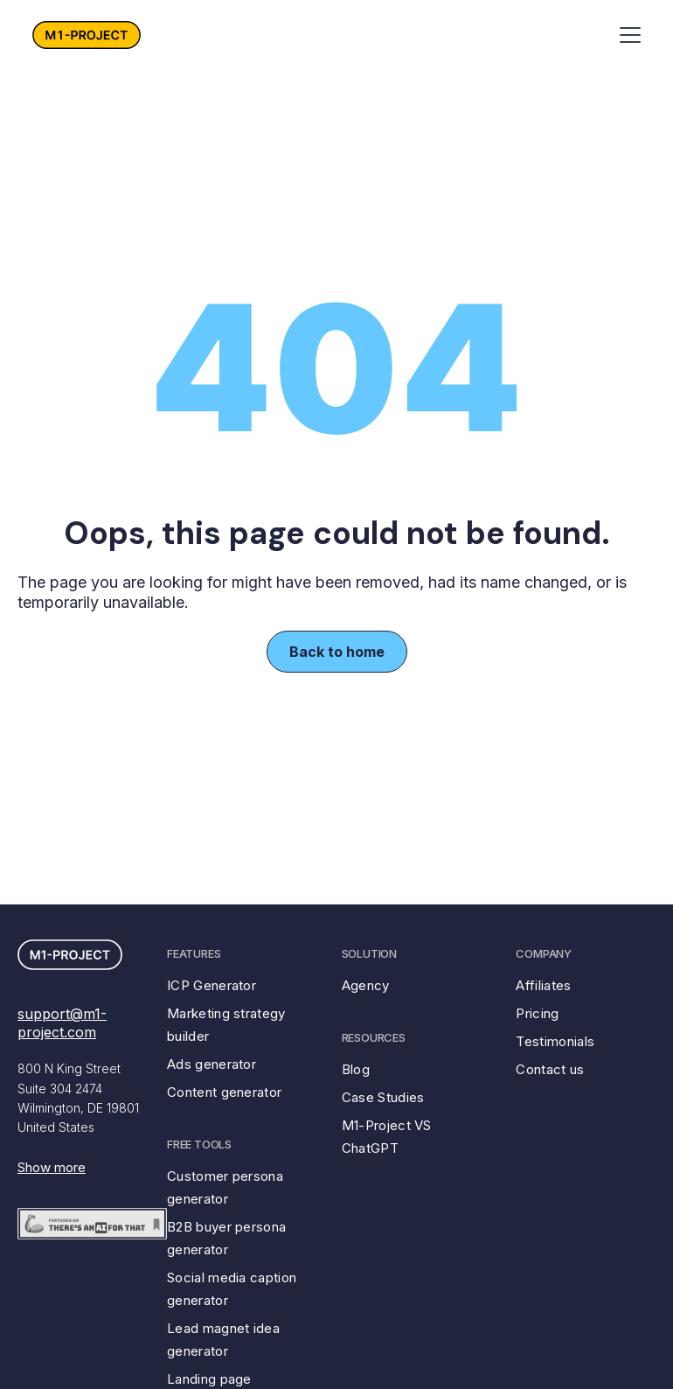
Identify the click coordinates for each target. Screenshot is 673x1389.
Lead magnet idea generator (223, 1339)
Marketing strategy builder (226, 1024)
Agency (366, 985)
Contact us (550, 1069)
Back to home (337, 651)
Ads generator (211, 1064)
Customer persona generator (225, 1187)
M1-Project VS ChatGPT (387, 1136)
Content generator (224, 1092)
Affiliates (543, 985)
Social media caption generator (231, 1289)
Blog (356, 1069)
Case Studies (383, 1097)
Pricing (537, 1013)
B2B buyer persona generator (226, 1238)
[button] (626, 35)
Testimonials (555, 1041)
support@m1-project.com (62, 1023)
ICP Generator (211, 985)
